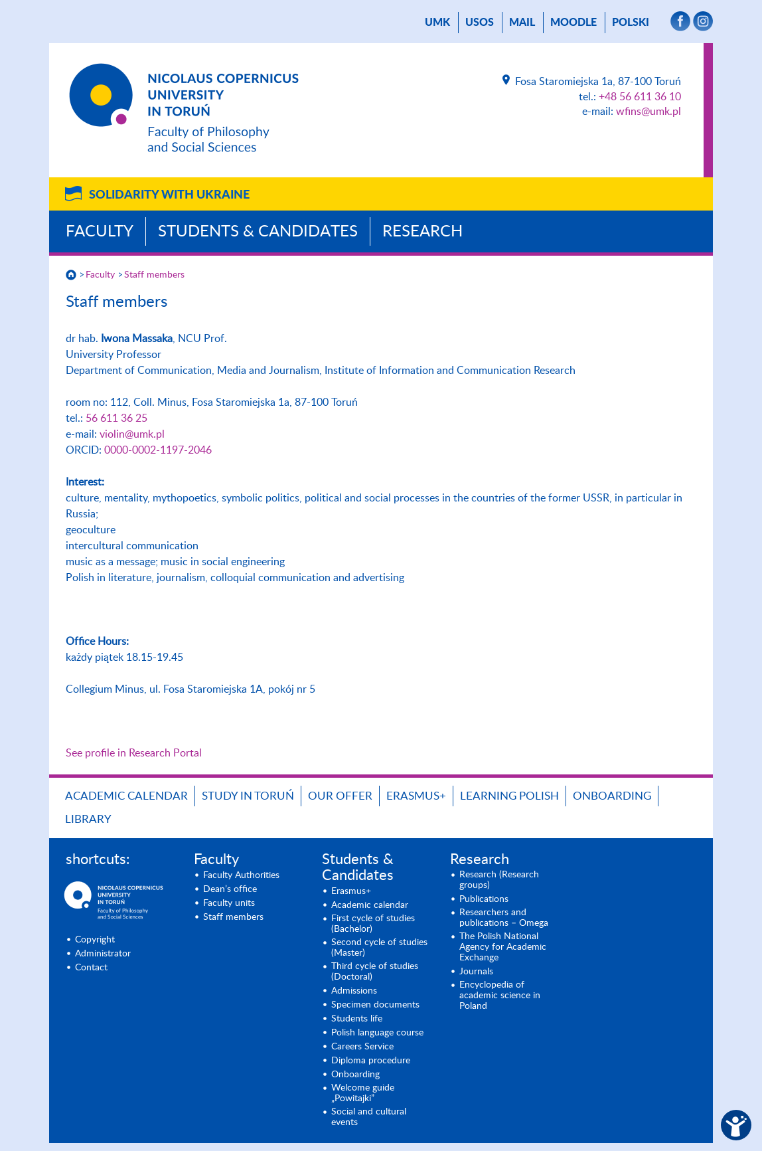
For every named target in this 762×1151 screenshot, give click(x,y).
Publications (483, 899)
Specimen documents (375, 1005)
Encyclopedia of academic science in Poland (499, 995)
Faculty (99, 232)
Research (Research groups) (499, 880)
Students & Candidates (258, 232)
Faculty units (229, 903)
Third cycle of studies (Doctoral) (374, 972)
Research (422, 232)
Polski (630, 22)
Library (88, 819)
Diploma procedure (370, 1060)
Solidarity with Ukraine (169, 195)
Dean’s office (230, 889)
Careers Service (362, 1046)
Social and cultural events (368, 1117)
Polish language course (377, 1032)
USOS (479, 22)
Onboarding (612, 796)
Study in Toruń (248, 796)
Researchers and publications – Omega (503, 918)
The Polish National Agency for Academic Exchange (502, 947)
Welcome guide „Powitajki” (362, 1093)
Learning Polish (509, 796)
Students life (356, 1018)
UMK (437, 22)
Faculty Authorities (241, 875)
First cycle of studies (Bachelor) (373, 924)
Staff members (154, 275)
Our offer (340, 796)
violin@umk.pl (132, 434)
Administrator (103, 953)
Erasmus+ (416, 796)
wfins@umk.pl (648, 111)
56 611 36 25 (116, 418)
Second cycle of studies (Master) (379, 948)
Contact (91, 967)
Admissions (354, 991)
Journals (476, 971)
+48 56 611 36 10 (640, 97)
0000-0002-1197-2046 (158, 450)
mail (522, 22)
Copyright (95, 939)
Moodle (573, 22)
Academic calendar (126, 796)
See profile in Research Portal (134, 753)
